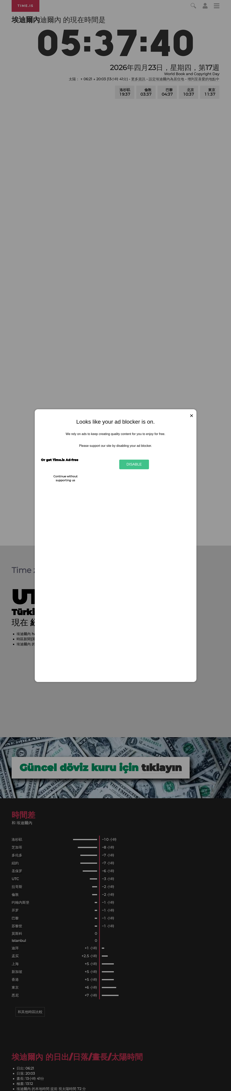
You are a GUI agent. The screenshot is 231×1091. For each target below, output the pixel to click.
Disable (134, 464)
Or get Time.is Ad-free (59, 460)
